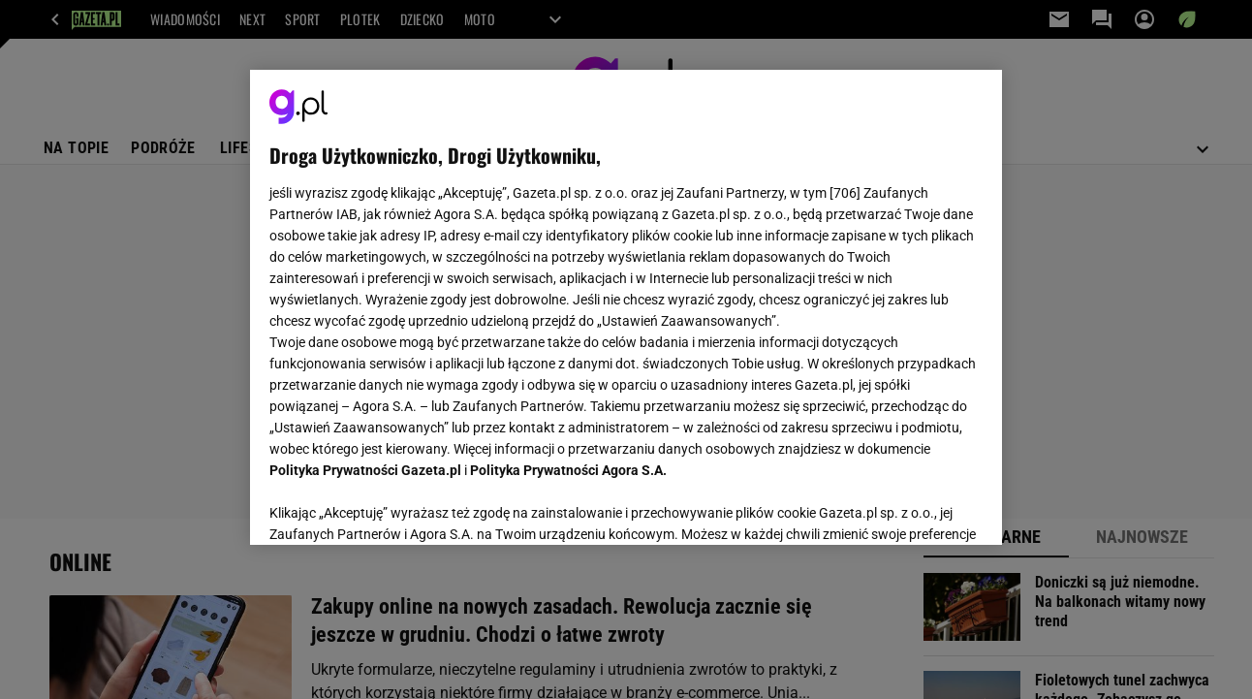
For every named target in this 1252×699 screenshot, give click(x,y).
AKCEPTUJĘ (916, 507)
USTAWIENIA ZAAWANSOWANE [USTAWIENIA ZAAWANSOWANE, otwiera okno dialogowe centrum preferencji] (396, 506)
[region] (625, 307)
